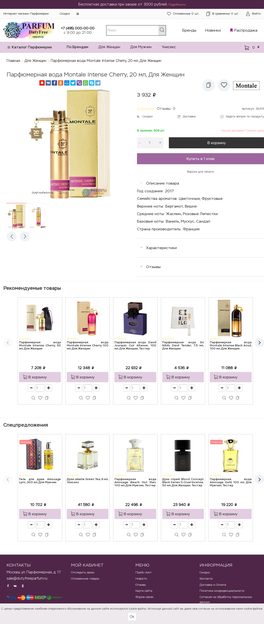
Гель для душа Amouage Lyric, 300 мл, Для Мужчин (40, 481)
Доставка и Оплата (213, 585)
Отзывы (153, 266)
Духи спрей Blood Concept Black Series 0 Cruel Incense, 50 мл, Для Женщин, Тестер (183, 482)
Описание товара (162, 183)
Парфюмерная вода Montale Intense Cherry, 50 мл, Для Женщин (40, 346)
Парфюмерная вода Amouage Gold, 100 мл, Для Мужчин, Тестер (231, 482)
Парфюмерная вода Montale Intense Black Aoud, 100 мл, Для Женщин (231, 346)
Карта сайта (143, 591)
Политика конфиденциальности (222, 591)
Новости (141, 578)
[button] (78, 14)
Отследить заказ (82, 572)
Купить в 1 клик (201, 158)
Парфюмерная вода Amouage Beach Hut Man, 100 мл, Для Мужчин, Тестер (135, 482)
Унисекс (169, 47)
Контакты (206, 578)
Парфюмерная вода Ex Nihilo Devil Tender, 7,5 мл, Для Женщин (183, 346)
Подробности (177, 4)
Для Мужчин (141, 47)
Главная (13, 60)
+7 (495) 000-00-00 (77, 28)
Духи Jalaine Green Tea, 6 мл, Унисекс (88, 481)
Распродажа (245, 30)
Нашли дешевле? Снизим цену (242, 130)
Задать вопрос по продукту (245, 116)
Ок (132, 616)
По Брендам (77, 47)
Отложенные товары (85, 578)
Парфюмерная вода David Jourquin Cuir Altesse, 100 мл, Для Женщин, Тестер (135, 346)
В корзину (216, 142)
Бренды (189, 30)
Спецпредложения (25, 425)
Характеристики (161, 247)
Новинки (213, 30)
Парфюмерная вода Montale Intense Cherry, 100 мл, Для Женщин (88, 346)
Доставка (189, 116)
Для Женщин (109, 47)
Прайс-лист (143, 572)
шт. (183, 14)
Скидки (65, 13)
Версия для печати (200, 172)
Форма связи (144, 597)
